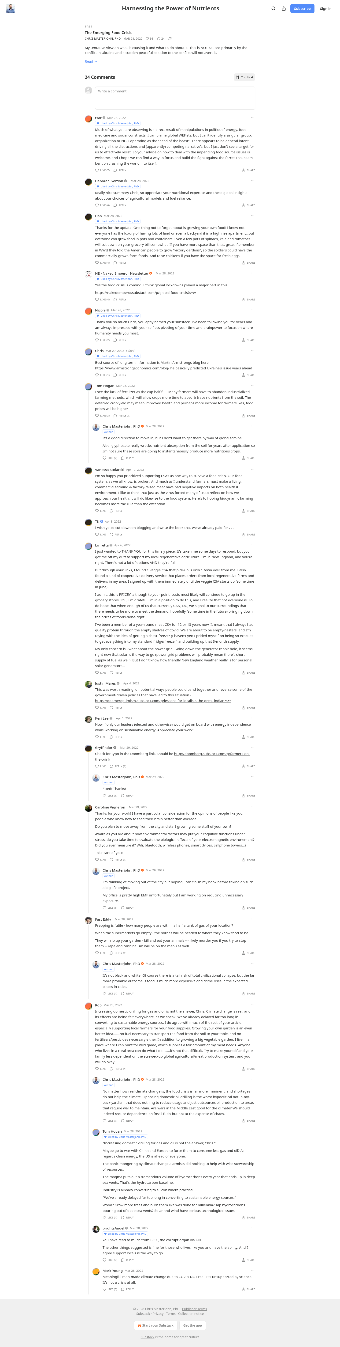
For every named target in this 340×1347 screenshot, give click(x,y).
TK (97, 521)
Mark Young (113, 1270)
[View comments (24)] (161, 39)
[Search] (273, 8)
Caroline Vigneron (110, 807)
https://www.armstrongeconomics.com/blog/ (132, 368)
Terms (171, 1313)
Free (88, 26)
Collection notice (191, 1313)
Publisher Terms (194, 1309)
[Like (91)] (149, 39)
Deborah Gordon (109, 180)
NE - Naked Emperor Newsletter (121, 273)
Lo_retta (102, 545)
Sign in (326, 8)
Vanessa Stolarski (109, 469)
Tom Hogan (104, 385)
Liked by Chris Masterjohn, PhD (117, 123)
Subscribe (302, 8)
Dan (98, 215)
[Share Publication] (283, 8)
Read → (91, 61)
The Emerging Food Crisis (108, 32)
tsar (98, 117)
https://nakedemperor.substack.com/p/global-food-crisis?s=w (145, 292)
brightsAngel (113, 1228)
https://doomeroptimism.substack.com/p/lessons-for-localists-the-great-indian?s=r (163, 700)
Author (108, 431)
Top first (244, 77)
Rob (98, 1005)
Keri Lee (102, 718)
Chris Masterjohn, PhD (103, 39)
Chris (99, 350)
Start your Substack (155, 1325)
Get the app (192, 1325)
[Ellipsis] (253, 117)
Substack (148, 1337)
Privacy (158, 1313)
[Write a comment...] (175, 98)
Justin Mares (105, 683)
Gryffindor (103, 747)
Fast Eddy (103, 919)
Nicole (100, 310)
